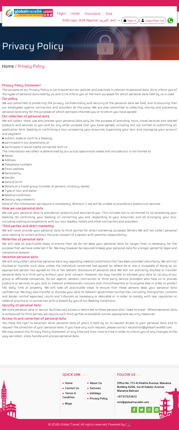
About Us (95, 383)
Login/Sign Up (154, 20)
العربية (104, 20)
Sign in (131, 20)
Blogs (68, 403)
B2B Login (70, 20)
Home (8, 66)
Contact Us (71, 388)
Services (95, 388)
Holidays (95, 393)
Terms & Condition (69, 395)
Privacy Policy (98, 398)
